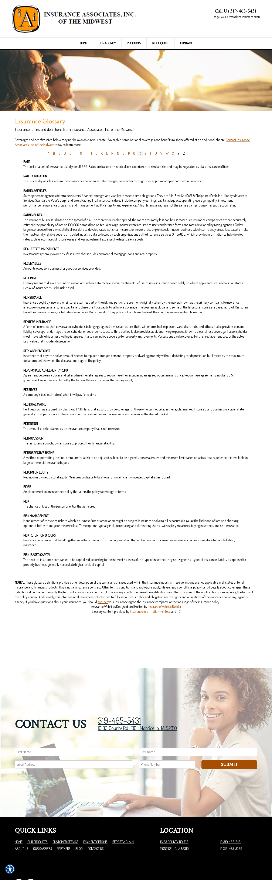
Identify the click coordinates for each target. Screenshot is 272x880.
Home (19, 819)
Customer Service (65, 819)
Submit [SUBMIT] (229, 741)
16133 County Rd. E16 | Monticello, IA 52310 (137, 705)
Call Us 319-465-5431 (235, 11)
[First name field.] (74, 729)
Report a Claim (123, 819)
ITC (179, 637)
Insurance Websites (103, 632)
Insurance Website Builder (164, 632)
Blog (79, 825)
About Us (21, 825)
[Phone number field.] (167, 741)
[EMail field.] (74, 741)
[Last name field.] (198, 729)
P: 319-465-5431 (230, 819)
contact (103, 627)
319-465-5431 (119, 697)
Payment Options (95, 819)
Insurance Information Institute (150, 637)
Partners (64, 825)
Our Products (37, 819)
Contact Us (96, 825)
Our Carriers (42, 825)
